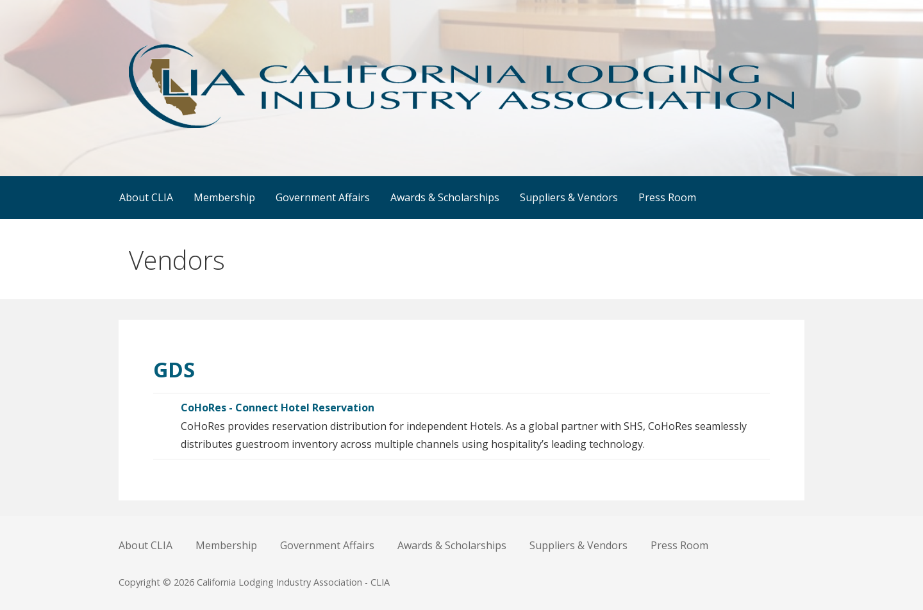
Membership (224, 197)
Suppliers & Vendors (569, 197)
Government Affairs (323, 197)
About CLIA (146, 197)
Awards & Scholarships (444, 197)
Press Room (667, 197)
